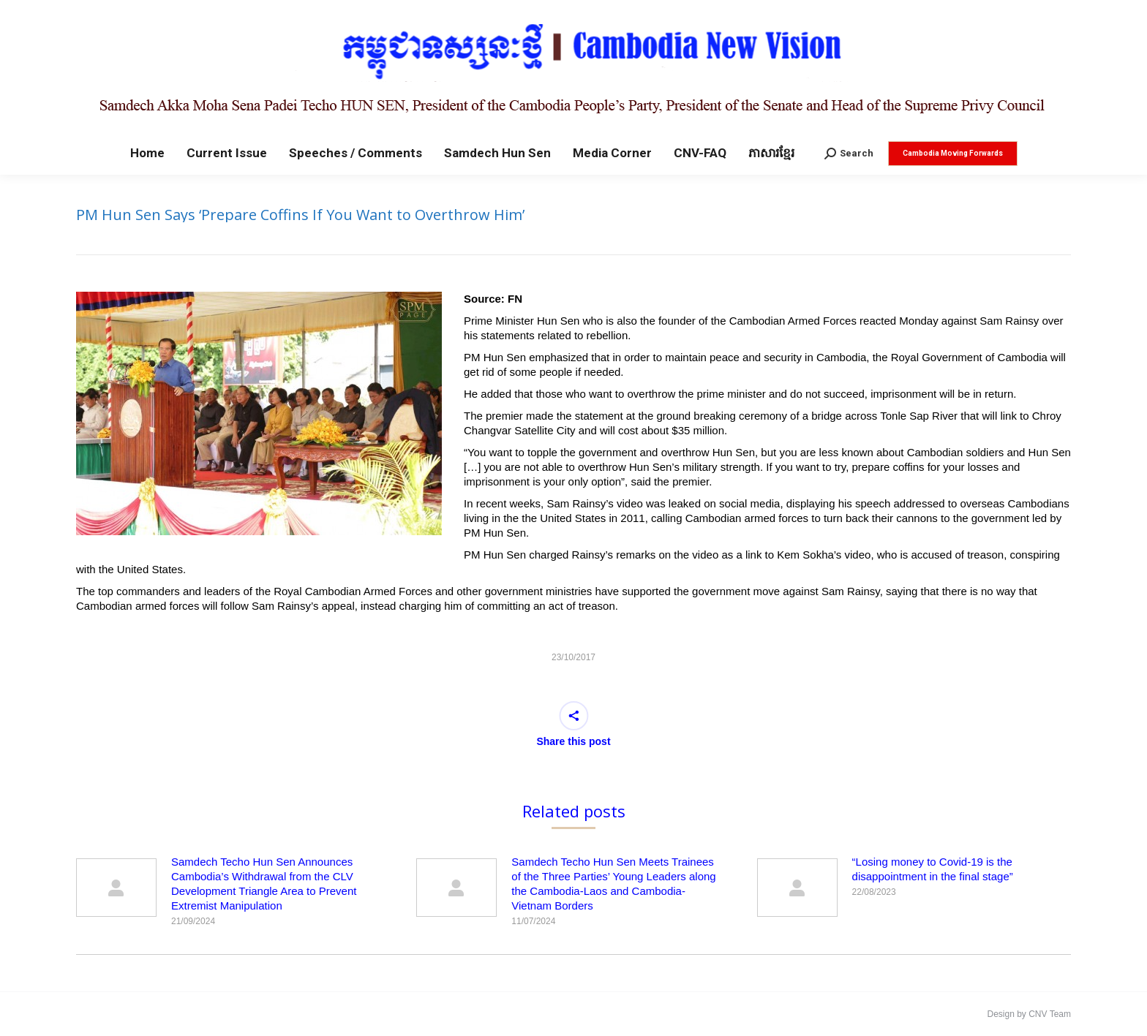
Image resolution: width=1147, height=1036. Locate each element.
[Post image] (116, 887)
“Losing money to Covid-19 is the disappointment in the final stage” (932, 868)
